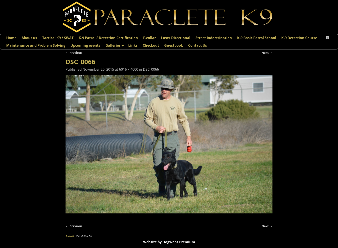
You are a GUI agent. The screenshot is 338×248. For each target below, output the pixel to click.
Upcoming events (85, 45)
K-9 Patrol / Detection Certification (108, 37)
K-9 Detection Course (299, 37)
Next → (266, 53)
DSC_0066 (151, 69)
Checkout (151, 45)
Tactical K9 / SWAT (58, 37)
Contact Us (197, 45)
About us (29, 37)
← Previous (74, 53)
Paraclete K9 (84, 235)
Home (11, 37)
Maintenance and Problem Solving (35, 45)
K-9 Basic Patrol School (256, 37)
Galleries (115, 45)
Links (133, 45)
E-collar (149, 37)
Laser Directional (175, 37)
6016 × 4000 (128, 69)
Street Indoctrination (214, 37)
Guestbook (173, 45)
